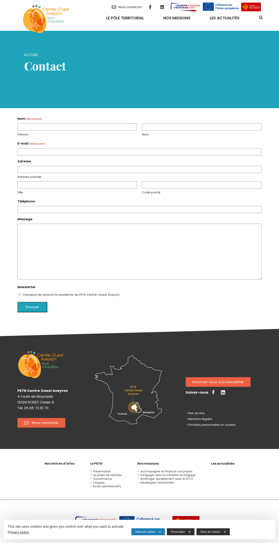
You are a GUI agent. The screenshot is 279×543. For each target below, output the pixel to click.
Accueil (31, 54)
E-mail (31, 144)
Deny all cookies (210, 531)
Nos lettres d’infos (60, 463)
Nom (145, 134)
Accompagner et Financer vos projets (166, 471)
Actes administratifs (107, 486)
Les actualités (222, 463)
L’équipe (99, 483)
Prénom (23, 134)
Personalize (178, 531)
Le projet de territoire (107, 475)
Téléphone (26, 201)
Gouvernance (102, 479)
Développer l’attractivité (157, 483)
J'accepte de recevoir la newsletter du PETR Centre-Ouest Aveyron (71, 295)
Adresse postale (29, 177)
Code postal (151, 192)
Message (24, 219)
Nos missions (148, 463)
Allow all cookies (145, 531)
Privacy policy (18, 532)
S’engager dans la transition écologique (167, 475)
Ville (20, 192)
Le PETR (96, 463)
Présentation (102, 471)
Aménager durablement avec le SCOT (167, 479)
